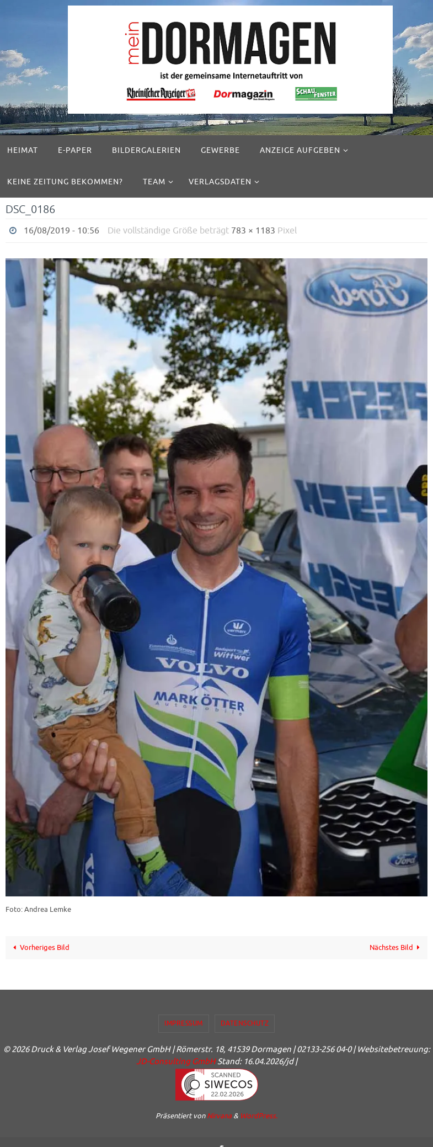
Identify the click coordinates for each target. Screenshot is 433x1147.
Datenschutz (245, 1023)
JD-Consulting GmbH (176, 1061)
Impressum (183, 1023)
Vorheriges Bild (40, 947)
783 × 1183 (253, 230)
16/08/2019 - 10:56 (61, 230)
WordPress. (258, 1116)
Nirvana (219, 1116)
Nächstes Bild (397, 947)
